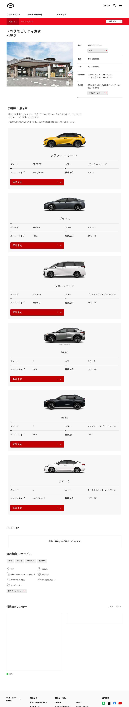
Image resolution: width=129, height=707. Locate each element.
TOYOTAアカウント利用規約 (71, 691)
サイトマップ (10, 691)
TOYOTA (10, 5)
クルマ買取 (59, 667)
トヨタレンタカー (61, 672)
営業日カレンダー (98, 93)
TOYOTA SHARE (82, 661)
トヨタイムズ (34, 661)
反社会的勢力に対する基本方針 (96, 691)
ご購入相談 (111, 21)
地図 (98, 51)
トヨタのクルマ (13, 15)
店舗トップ (12, 22)
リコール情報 (10, 694)
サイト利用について (27, 691)
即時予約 (37, 182)
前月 (111, 606)
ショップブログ (27, 22)
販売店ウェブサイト (17, 591)
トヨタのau (80, 672)
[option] (40, 64)
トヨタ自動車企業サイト (38, 657)
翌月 (117, 606)
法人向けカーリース (83, 667)
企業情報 (114, 691)
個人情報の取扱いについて (47, 691)
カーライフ (61, 15)
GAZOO (58, 657)
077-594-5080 (93, 59)
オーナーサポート (35, 15)
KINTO (78, 657)
